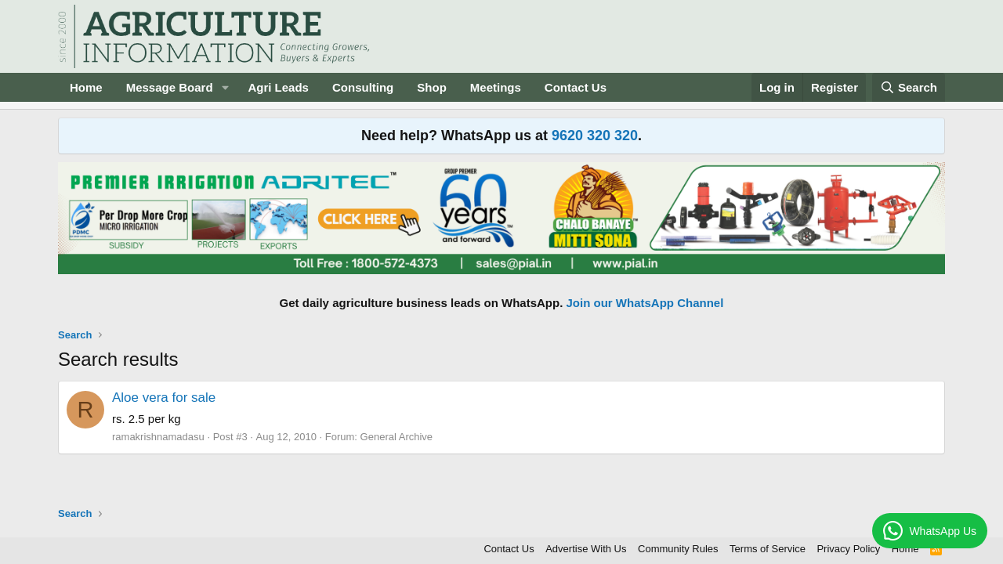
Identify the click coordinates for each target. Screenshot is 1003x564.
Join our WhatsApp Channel (645, 302)
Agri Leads (278, 87)
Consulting (362, 87)
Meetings (495, 87)
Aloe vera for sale (163, 397)
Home (86, 87)
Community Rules (678, 549)
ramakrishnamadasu (158, 437)
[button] (225, 87)
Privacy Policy (848, 549)
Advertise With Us (585, 549)
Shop (432, 87)
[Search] (909, 87)
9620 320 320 (595, 135)
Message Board (169, 87)
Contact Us (576, 87)
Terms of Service (768, 549)
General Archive (396, 437)
